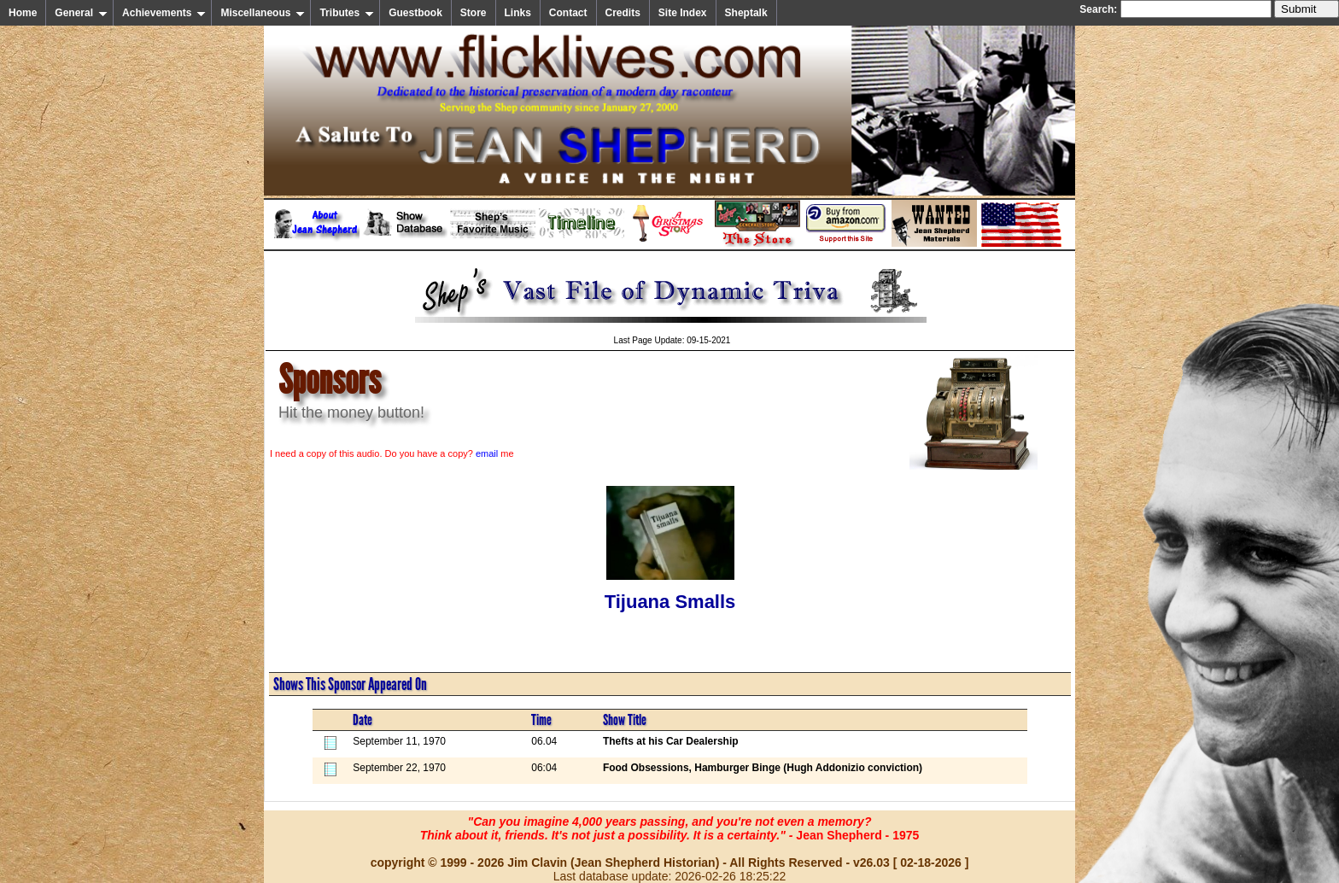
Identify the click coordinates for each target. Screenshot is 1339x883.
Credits (622, 13)
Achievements (164, 13)
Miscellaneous (262, 13)
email (487, 453)
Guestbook (415, 13)
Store (473, 13)
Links (518, 13)
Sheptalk (746, 13)
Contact (568, 13)
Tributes (346, 13)
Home (23, 13)
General (81, 13)
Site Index (682, 13)
